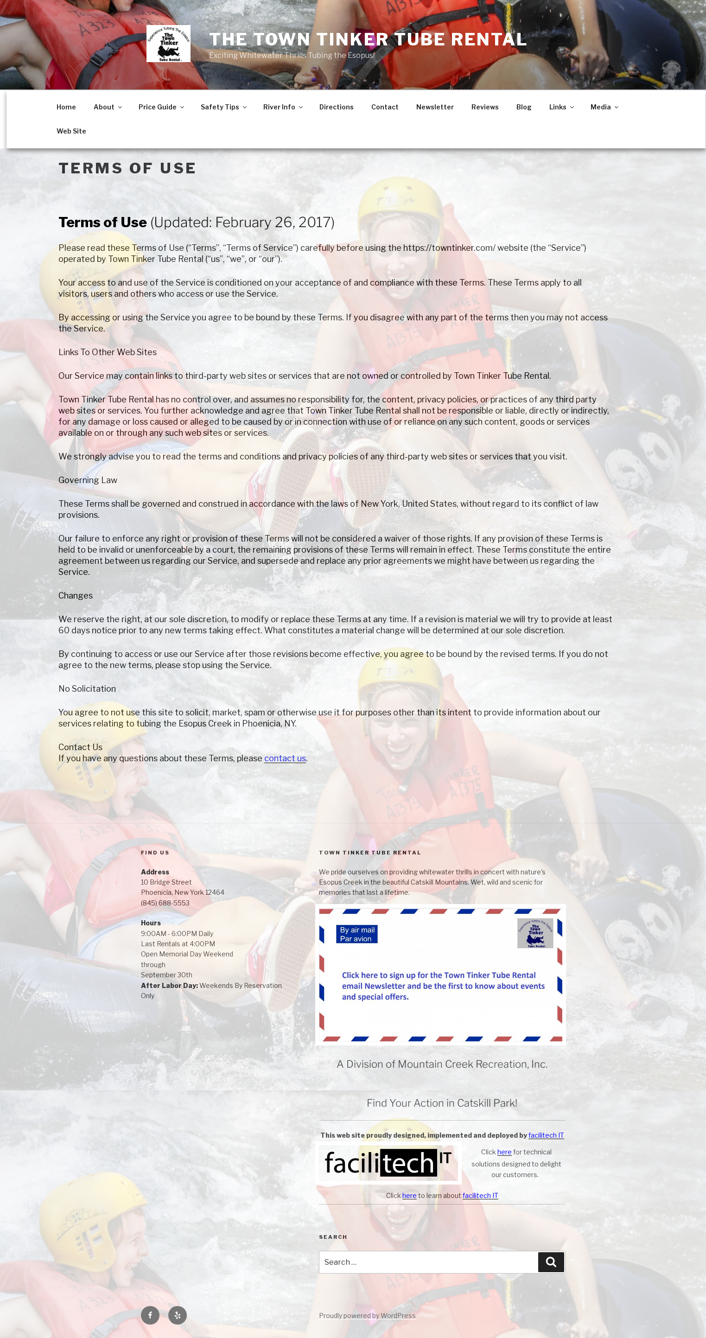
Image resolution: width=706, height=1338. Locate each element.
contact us (285, 758)
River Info (283, 107)
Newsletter (435, 107)
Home (66, 107)
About (108, 107)
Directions (336, 107)
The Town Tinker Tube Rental (368, 39)
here (504, 1152)
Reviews (485, 107)
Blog (524, 107)
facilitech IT (546, 1135)
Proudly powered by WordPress (367, 1315)
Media (605, 107)
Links (562, 107)
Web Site (71, 131)
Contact (385, 107)
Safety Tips (224, 107)
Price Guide (162, 107)
